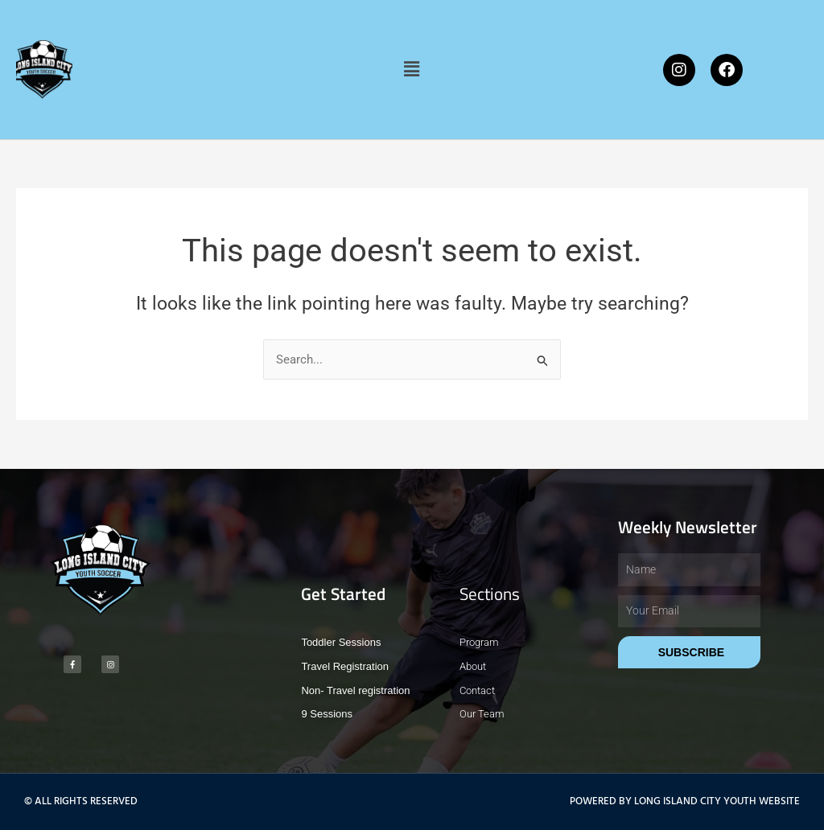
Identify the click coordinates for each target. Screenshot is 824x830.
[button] (412, 69)
